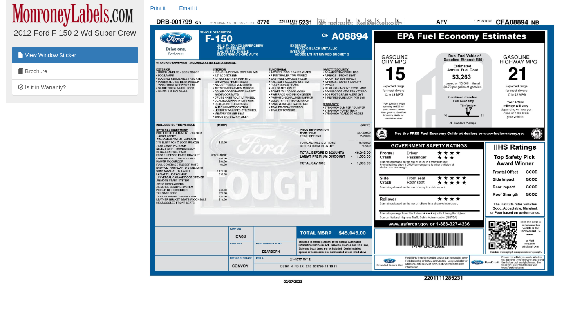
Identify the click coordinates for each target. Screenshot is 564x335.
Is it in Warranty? (42, 87)
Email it (188, 8)
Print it (158, 8)
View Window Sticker (47, 55)
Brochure (32, 71)
